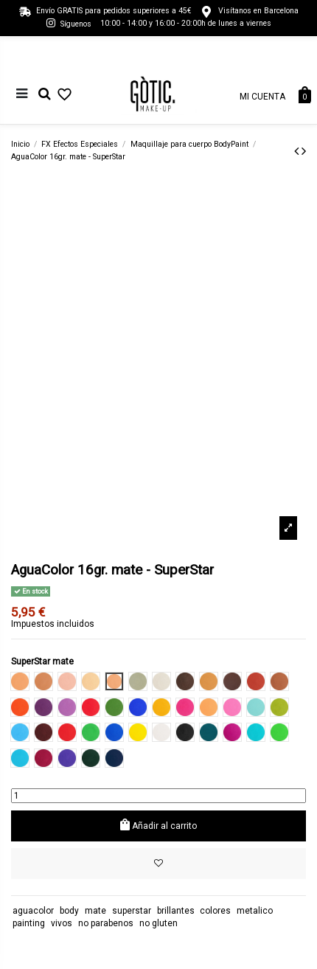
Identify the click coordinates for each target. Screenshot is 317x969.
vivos (61, 923)
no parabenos (105, 923)
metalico (255, 911)
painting (29, 923)
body (69, 911)
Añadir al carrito (158, 825)
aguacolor (33, 911)
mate (95, 911)
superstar (131, 911)
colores (215, 911)
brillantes (176, 911)
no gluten (158, 923)
